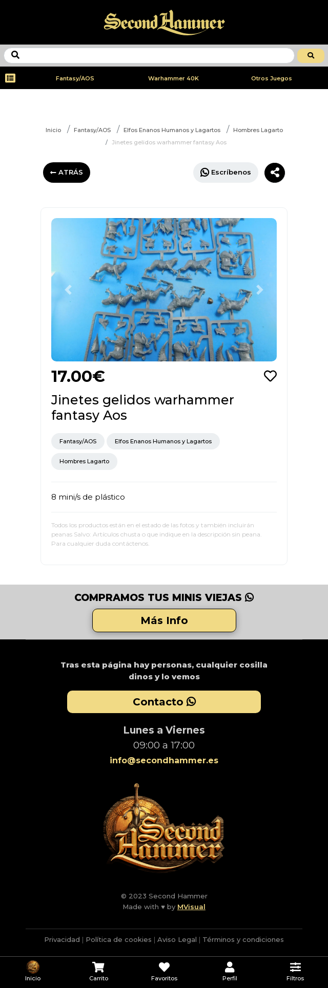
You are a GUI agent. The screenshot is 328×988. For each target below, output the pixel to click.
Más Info (164, 620)
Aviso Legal (177, 939)
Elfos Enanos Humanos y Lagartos (172, 130)
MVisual (191, 907)
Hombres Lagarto (258, 130)
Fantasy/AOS (75, 78)
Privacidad (62, 939)
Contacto (164, 702)
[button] (68, 289)
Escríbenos (225, 172)
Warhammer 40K (173, 78)
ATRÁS (66, 172)
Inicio (53, 130)
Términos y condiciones (243, 939)
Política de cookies (119, 939)
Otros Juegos (271, 78)
